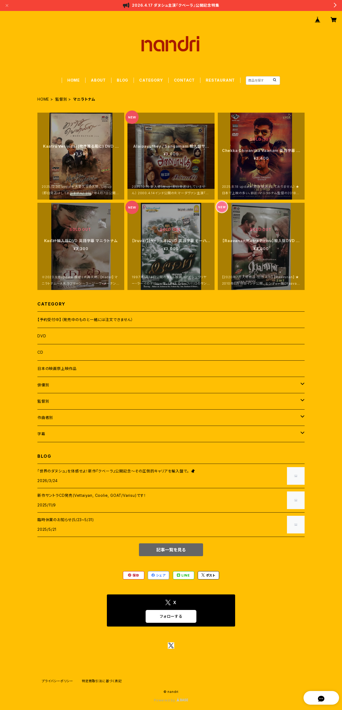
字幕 (41, 434)
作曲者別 (45, 417)
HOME (73, 80)
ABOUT (98, 80)
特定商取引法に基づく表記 (102, 681)
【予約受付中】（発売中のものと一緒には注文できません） (85, 319)
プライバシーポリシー (57, 681)
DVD (41, 336)
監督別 (61, 99)
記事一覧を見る (171, 549)
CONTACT (184, 80)
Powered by (171, 700)
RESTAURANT (220, 80)
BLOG (122, 80)
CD (40, 352)
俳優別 (43, 385)
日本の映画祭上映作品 (57, 368)
